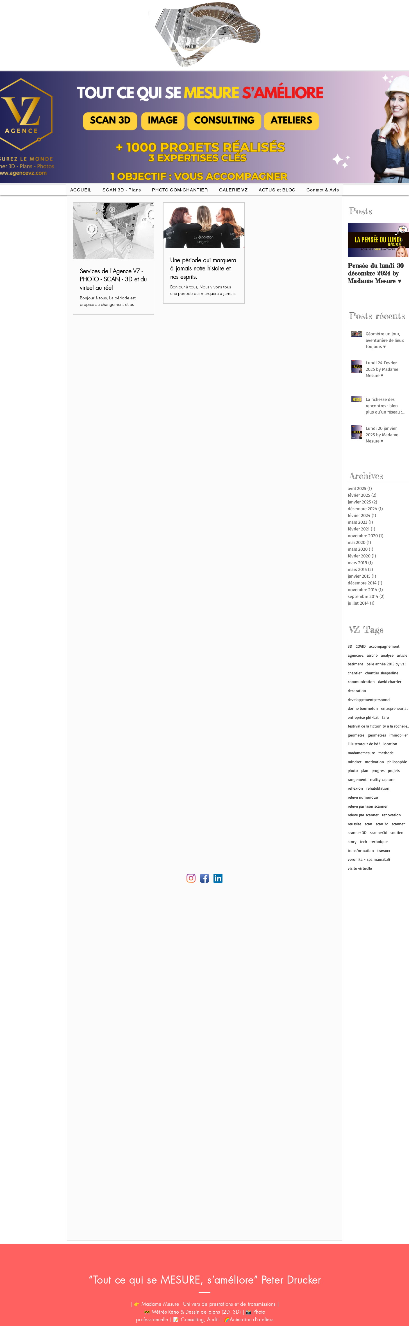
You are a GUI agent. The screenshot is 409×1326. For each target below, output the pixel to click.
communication (361, 681)
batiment (355, 663)
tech (363, 841)
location (390, 743)
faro (385, 717)
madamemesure (361, 752)
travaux (383, 850)
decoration (357, 690)
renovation (391, 814)
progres (378, 770)
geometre (356, 735)
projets (394, 770)
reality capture (382, 779)
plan (364, 770)
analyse (387, 655)
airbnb (372, 655)
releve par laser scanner (368, 806)
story (352, 841)
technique (379, 841)
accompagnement (384, 646)
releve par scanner (363, 814)
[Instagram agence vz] (191, 878)
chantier (355, 672)
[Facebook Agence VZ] (204, 878)
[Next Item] (400, 240)
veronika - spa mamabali (369, 859)
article (402, 655)
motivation (374, 761)
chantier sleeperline (381, 672)
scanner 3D (357, 832)
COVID (361, 646)
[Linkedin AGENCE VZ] (217, 878)
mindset (355, 761)
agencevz (355, 655)
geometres (377, 735)
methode (386, 752)
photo (353, 770)
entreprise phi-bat (363, 717)
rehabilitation (377, 788)
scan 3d (382, 823)
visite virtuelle (360, 868)
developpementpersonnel (369, 699)
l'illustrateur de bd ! (364, 743)
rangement (357, 779)
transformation (361, 850)
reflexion (355, 788)
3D (350, 646)
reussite (354, 823)
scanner (398, 823)
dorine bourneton (363, 708)
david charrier (389, 681)
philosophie (397, 761)
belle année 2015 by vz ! (386, 663)
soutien (396, 832)
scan (368, 823)
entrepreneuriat (394, 708)
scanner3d (378, 832)
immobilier (398, 735)
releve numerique (363, 797)
